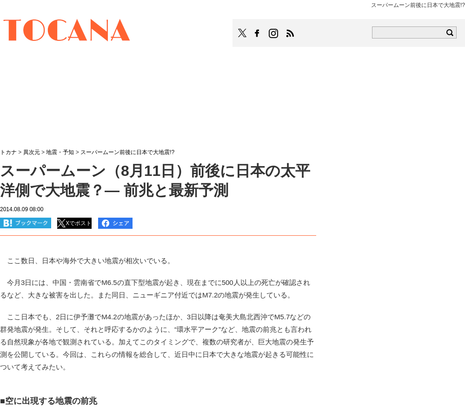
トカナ (8, 152)
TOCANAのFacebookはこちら (257, 33)
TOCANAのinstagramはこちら (274, 33)
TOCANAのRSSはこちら (290, 33)
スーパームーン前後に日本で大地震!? (127, 152)
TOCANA (67, 31)
